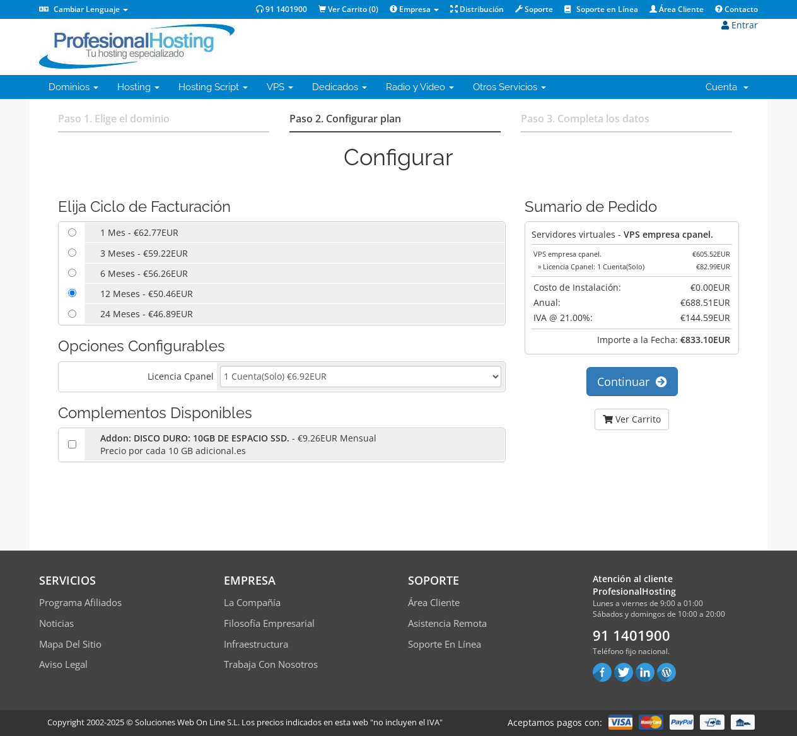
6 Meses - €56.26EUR (144, 273)
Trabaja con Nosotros (271, 664)
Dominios (73, 87)
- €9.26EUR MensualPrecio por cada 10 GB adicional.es (238, 444)
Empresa (414, 9)
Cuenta (727, 87)
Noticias (56, 623)
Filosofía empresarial (269, 623)
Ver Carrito (632, 419)
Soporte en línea (444, 644)
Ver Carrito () (348, 9)
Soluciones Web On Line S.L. (187, 722)
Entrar (739, 25)
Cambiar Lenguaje (83, 9)
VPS (280, 87)
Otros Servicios (509, 87)
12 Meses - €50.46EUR (146, 294)
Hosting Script (213, 87)
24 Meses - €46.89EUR (146, 314)
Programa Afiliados (80, 602)
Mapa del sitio (70, 644)
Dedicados (339, 87)
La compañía (252, 602)
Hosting (138, 87)
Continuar (632, 381)
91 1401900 (281, 9)
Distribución (477, 9)
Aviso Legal (63, 664)
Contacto (736, 9)
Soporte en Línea (601, 9)
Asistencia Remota (447, 623)
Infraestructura (256, 644)
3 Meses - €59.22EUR (144, 253)
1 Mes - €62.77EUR (139, 232)
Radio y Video (420, 87)
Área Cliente (676, 9)
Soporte (534, 9)
